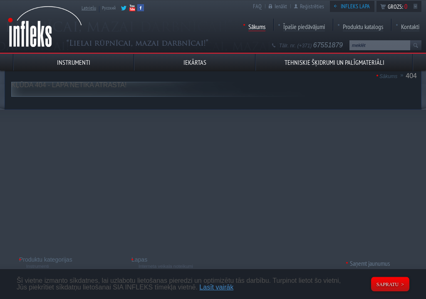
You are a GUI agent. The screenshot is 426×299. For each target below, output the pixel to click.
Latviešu (89, 8)
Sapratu (387, 284)
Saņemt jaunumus (370, 263)
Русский (109, 8)
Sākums (256, 26)
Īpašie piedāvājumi (304, 26)
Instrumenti (37, 266)
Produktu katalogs (363, 26)
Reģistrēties (312, 6)
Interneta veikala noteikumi (166, 266)
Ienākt (281, 6)
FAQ (257, 6)
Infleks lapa (355, 6)
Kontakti (410, 26)
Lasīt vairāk (216, 287)
